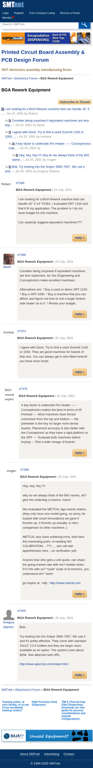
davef (40, 125)
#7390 (24, 469)
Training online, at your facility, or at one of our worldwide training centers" (15, 706)
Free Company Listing (42, 13)
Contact (69, 754)
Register (19, 13)
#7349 (20, 183)
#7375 (23, 389)
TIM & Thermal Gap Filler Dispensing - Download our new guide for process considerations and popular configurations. (73, 710)
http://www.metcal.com (65, 583)
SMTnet (6, 78)
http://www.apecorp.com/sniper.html (44, 664)
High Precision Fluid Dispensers (44, 703)
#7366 (21, 255)
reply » (79, 237)
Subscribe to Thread (75, 102)
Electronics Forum (25, 78)
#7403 (21, 611)
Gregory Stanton (48, 171)
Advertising (51, 754)
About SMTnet (30, 754)
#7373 (21, 331)
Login (5, 13)
